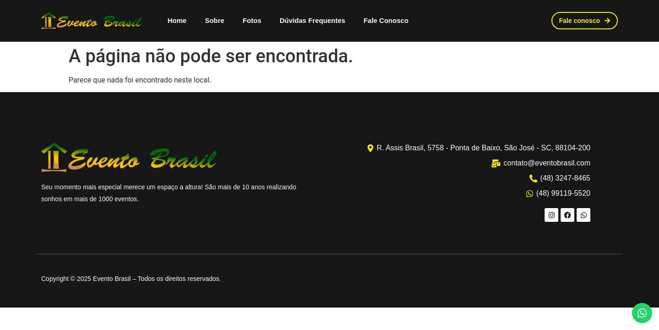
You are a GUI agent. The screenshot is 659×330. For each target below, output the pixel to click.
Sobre (215, 20)
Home (177, 20)
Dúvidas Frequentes (312, 20)
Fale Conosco (385, 20)
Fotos (252, 20)
